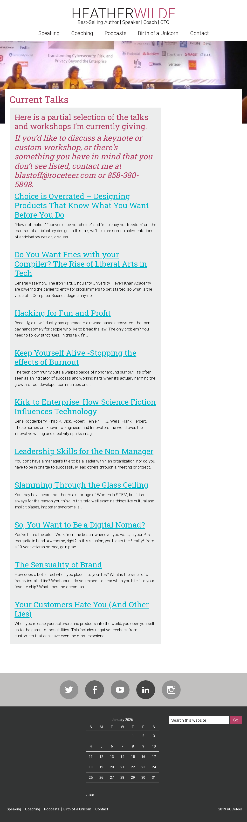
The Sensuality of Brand (58, 564)
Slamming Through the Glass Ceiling (81, 484)
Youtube (120, 689)
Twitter (69, 689)
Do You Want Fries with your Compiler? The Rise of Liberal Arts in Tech (80, 263)
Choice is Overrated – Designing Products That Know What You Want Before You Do (81, 205)
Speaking (14, 809)
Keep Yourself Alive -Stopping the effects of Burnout (75, 357)
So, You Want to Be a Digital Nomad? (79, 524)
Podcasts (51, 809)
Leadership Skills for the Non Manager (83, 451)
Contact (101, 809)
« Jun (90, 795)
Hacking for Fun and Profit (62, 313)
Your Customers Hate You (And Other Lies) (81, 609)
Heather (123, 13)
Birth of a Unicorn (77, 809)
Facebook (94, 689)
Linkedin (145, 689)
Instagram (171, 689)
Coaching (32, 809)
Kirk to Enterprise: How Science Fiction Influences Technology (85, 406)
